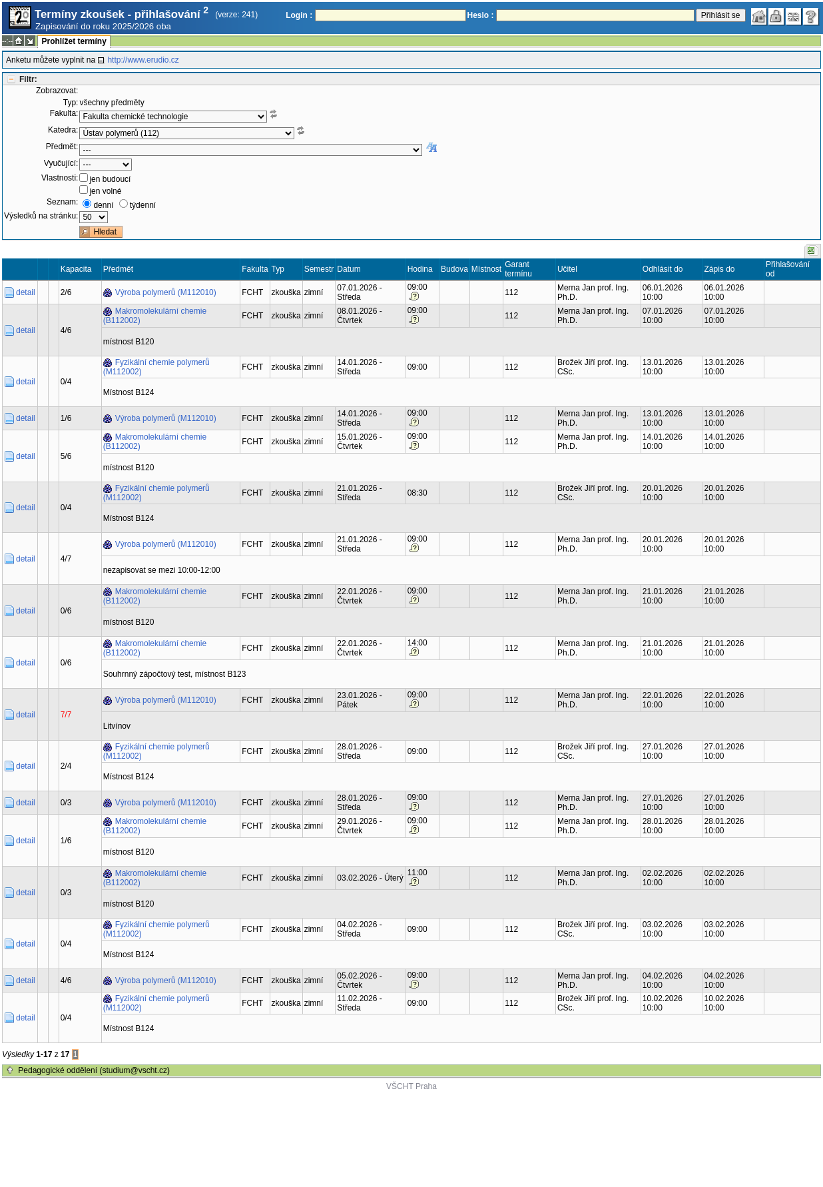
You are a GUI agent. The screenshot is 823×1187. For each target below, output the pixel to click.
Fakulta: (64, 113)
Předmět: (62, 146)
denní (103, 205)
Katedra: (63, 130)
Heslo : (480, 15)
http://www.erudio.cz (142, 60)
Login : (299, 15)
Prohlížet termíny (73, 41)
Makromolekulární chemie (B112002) (154, 315)
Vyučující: (61, 163)
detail (25, 292)
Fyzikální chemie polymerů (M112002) (156, 367)
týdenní (143, 205)
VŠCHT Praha (411, 1086)
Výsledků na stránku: (41, 215)
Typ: (71, 102)
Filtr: (28, 79)
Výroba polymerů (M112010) (165, 292)
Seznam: (62, 201)
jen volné (105, 191)
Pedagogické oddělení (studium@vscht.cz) (94, 1070)
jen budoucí (110, 179)
